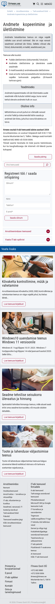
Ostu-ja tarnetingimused (13, 591)
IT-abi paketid (36, 544)
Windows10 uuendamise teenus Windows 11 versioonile (24, 340)
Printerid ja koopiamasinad (12, 567)
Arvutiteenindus (10, 484)
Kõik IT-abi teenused (39, 557)
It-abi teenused (37, 490)
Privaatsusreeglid (38, 602)
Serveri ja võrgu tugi (39, 528)
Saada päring (40, 157)
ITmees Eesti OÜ (39, 566)
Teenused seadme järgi (13, 519)
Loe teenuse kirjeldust (14, 304)
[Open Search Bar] (38, 4)
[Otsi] (47, 165)
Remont (6, 488)
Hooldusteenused (10, 491)
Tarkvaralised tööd (10, 513)
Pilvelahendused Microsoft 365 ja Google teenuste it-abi (41, 503)
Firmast (8, 581)
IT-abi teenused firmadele (38, 485)
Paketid (6, 516)
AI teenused (36, 554)
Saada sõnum (16, 218)
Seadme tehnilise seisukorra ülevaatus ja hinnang (22, 397)
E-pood (8, 573)
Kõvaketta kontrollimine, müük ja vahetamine (25, 284)
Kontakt (9, 585)
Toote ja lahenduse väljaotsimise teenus (25, 453)
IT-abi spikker (11, 577)
